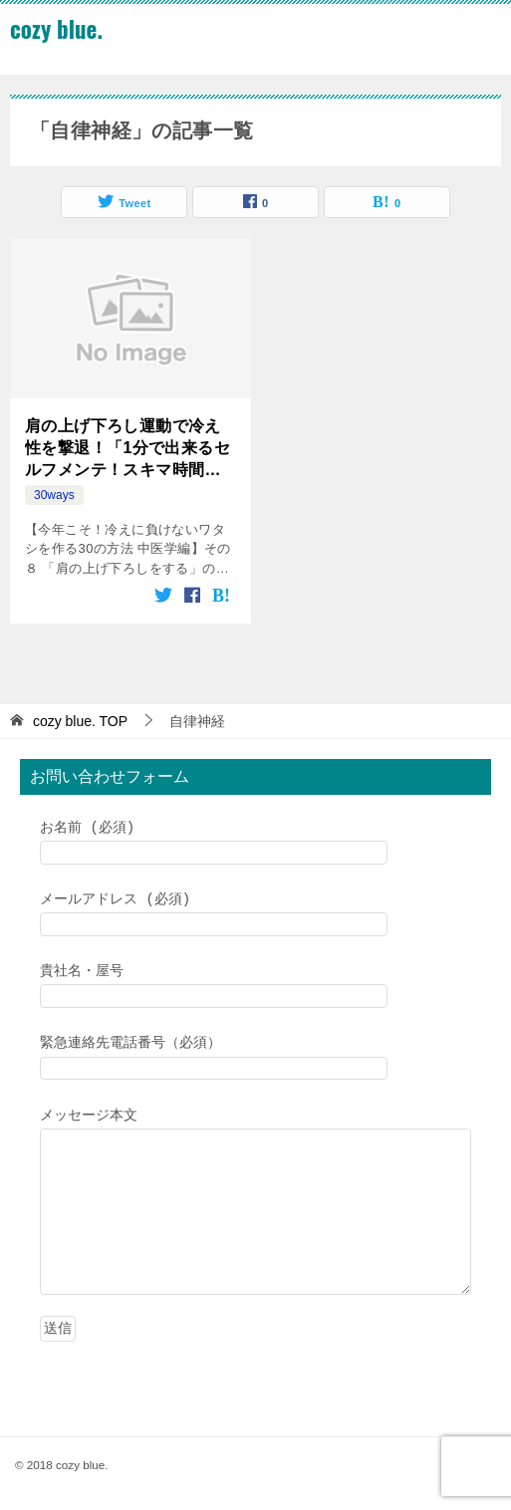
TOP (80, 721)
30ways (54, 495)
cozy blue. (56, 29)
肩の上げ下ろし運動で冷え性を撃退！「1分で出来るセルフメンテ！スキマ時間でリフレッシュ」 (127, 449)
